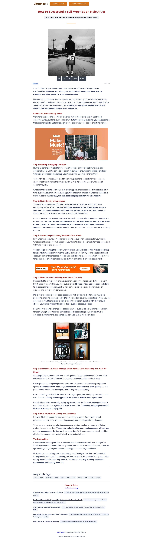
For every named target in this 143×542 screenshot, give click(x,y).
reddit (82, 78)
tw (64, 78)
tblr (75, 78)
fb (59, 78)
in (69, 78)
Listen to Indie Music (79, 4)
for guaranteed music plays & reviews (71, 532)
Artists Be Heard (58, 4)
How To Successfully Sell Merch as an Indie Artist (71, 16)
